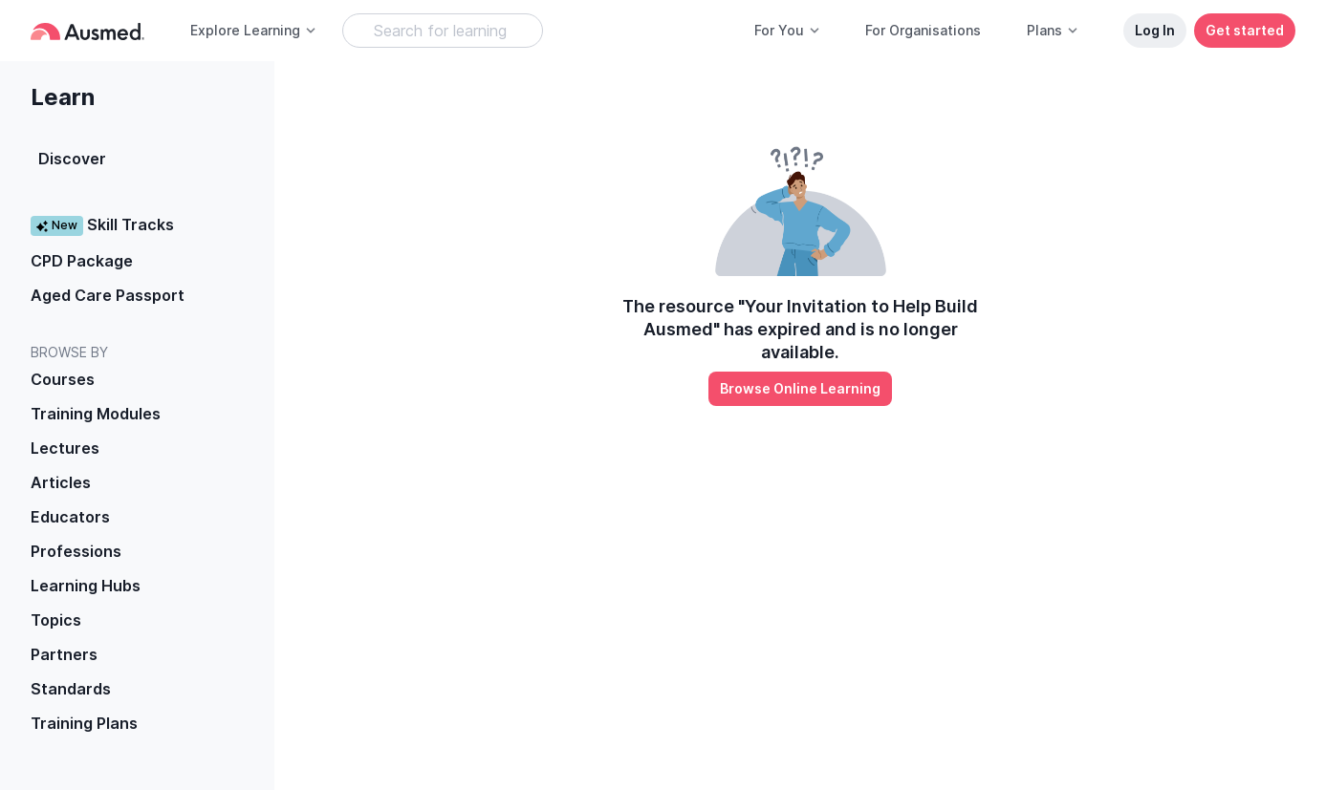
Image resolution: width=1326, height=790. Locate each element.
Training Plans (84, 723)
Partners (64, 654)
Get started (1245, 30)
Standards (71, 688)
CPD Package (82, 260)
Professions (76, 551)
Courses (63, 379)
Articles (61, 482)
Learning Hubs (86, 585)
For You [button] (787, 30)
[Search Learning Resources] (442, 30)
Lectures (65, 448)
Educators (70, 516)
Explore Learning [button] (253, 30)
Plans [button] (1053, 30)
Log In (1155, 30)
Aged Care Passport (108, 295)
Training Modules (96, 413)
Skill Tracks (102, 225)
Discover (72, 158)
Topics (56, 620)
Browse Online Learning (800, 388)
